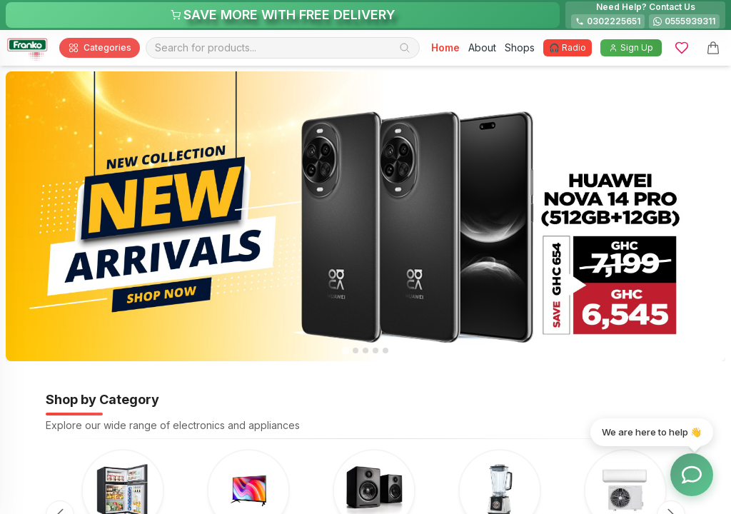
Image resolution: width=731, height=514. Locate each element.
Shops (520, 47)
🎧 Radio (567, 47)
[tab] (345, 351)
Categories (99, 48)
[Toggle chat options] (691, 474)
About (482, 47)
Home (445, 47)
